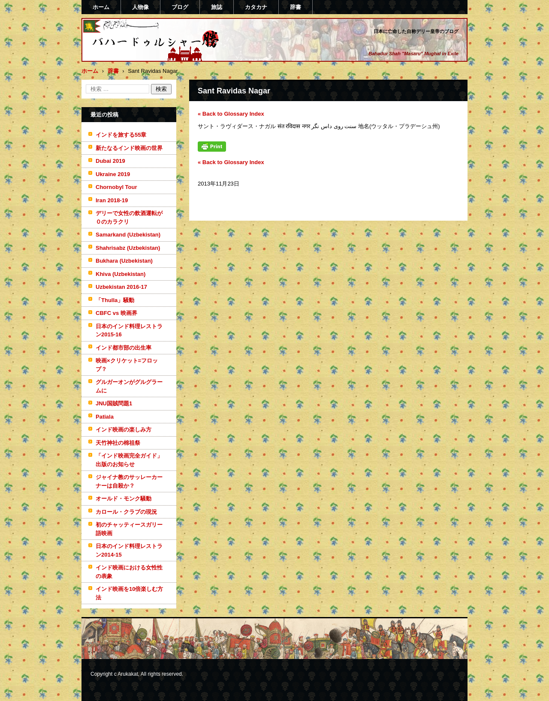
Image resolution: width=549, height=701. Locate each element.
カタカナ (256, 7)
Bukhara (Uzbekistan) (124, 261)
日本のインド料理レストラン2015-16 (129, 330)
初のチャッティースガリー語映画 (129, 528)
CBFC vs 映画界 (116, 313)
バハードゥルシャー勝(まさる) (144, 57)
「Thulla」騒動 (115, 300)
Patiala (105, 416)
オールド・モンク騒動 (123, 498)
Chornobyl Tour (116, 187)
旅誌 (216, 7)
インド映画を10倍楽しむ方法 (129, 593)
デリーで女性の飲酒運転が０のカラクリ (129, 217)
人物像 (140, 7)
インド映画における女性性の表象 (129, 571)
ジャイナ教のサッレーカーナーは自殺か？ (129, 481)
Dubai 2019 (110, 161)
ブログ (180, 7)
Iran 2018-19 (112, 200)
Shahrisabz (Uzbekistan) (128, 248)
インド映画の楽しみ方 (123, 429)
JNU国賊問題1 (114, 403)
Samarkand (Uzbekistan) (128, 234)
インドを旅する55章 (121, 135)
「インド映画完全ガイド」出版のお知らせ (129, 459)
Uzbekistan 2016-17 (121, 287)
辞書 (295, 7)
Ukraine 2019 (113, 174)
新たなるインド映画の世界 (129, 148)
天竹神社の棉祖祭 (118, 443)
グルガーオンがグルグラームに (129, 386)
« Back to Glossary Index (231, 114)
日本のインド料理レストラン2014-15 (129, 550)
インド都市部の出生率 (123, 348)
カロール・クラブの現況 (126, 512)
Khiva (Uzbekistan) (120, 274)
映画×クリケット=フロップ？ (127, 364)
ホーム (101, 7)
